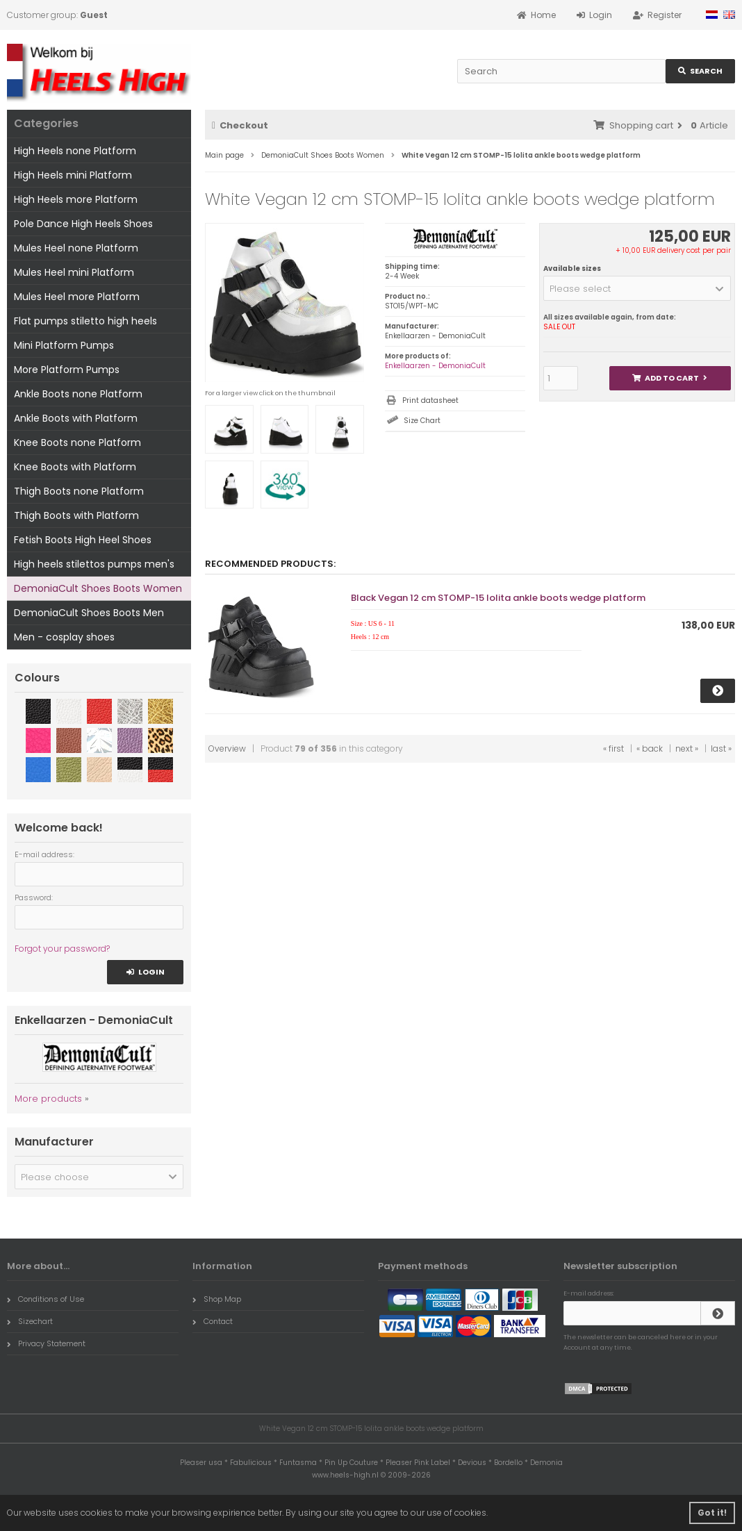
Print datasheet (430, 400)
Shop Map (216, 1299)
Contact (212, 1321)
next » (686, 748)
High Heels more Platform (76, 199)
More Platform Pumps (66, 369)
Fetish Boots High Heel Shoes (82, 540)
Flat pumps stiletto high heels (85, 321)
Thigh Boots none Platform (79, 491)
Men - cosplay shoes (64, 637)
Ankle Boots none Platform (78, 394)
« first (613, 748)
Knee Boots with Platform (75, 467)
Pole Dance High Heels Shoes (83, 224)
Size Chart (422, 420)
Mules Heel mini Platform (74, 272)
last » (721, 748)
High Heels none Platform (75, 151)
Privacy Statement (46, 1343)
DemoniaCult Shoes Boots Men (89, 613)
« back (649, 748)
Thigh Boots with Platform (76, 515)
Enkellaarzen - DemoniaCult (435, 366)
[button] (637, 288)
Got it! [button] (712, 1512)
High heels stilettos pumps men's (94, 564)
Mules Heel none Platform (76, 248)
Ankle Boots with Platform (76, 418)
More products (48, 1098)
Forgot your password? (62, 948)
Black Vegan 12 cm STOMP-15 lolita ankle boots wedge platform (498, 597)
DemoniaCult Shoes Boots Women (98, 588)
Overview (227, 748)
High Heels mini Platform (73, 175)
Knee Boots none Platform (77, 442)
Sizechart (30, 1321)
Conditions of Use (45, 1299)
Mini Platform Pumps (64, 345)
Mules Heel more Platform (77, 297)
